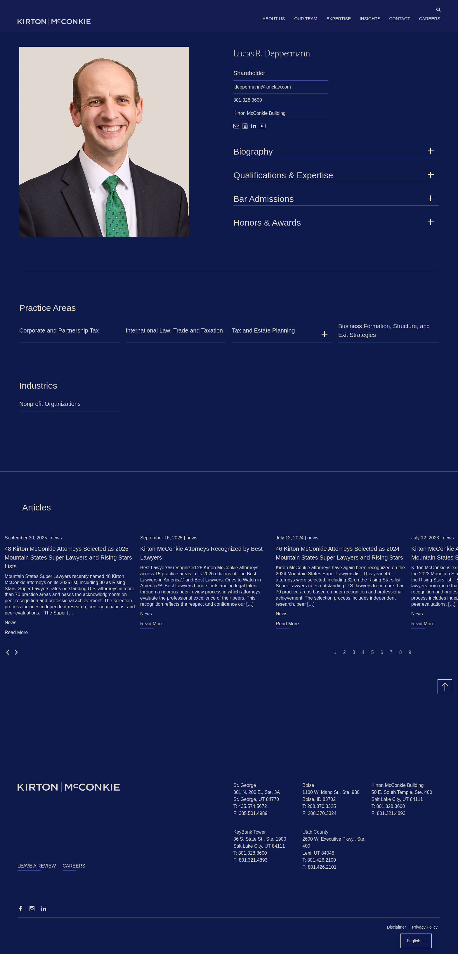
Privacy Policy (425, 927)
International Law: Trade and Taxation (174, 333)
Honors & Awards (334, 223)
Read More (16, 635)
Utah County (315, 832)
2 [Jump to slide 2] (344, 654)
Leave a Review (37, 865)
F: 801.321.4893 (389, 813)
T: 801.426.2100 (319, 860)
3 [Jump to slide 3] (354, 654)
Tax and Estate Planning (263, 333)
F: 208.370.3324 (319, 813)
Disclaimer (396, 927)
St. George (244, 785)
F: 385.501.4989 (250, 813)
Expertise (338, 18)
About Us (274, 18)
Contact (399, 18)
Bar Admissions (334, 199)
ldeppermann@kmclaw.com (262, 87)
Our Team (305, 18)
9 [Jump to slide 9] (410, 654)
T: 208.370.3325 (319, 806)
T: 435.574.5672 (250, 806)
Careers (429, 18)
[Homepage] (121, 787)
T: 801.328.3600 (388, 806)
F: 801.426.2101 (319, 867)
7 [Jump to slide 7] (391, 654)
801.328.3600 (247, 100)
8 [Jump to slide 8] (400, 654)
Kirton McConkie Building (259, 113)
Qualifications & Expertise (334, 175)
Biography (334, 152)
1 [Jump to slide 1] (335, 654)
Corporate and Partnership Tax (59, 333)
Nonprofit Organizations (50, 407)
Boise (308, 785)
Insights (370, 18)
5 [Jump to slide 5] (372, 654)
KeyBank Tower (249, 832)
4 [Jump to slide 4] (363, 654)
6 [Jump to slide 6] (382, 654)
